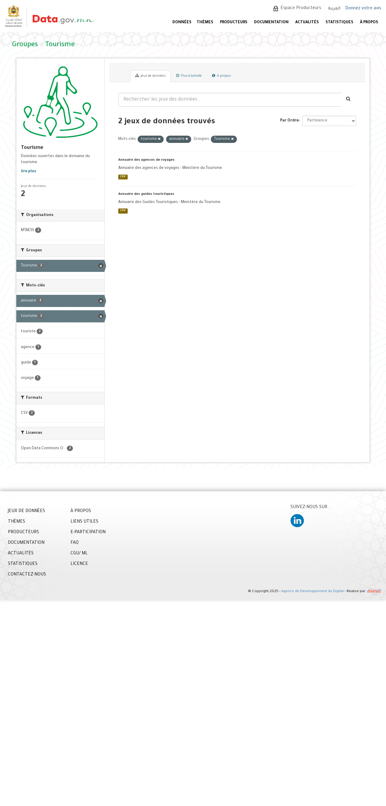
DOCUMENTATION (271, 23)
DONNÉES (181, 23)
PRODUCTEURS (233, 23)
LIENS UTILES (84, 522)
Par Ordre (289, 121)
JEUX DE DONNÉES (26, 511)
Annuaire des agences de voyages (146, 160)
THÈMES (16, 522)
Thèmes (205, 23)
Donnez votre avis (363, 8)
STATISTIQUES (339, 23)
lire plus (28, 171)
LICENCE (79, 564)
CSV (123, 177)
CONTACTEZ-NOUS (27, 574)
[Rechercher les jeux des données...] (230, 100)
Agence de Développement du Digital (312, 592)
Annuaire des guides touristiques (146, 194)
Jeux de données (150, 76)
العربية (334, 8)
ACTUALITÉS (307, 23)
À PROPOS (369, 23)
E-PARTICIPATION (88, 532)
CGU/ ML (79, 553)
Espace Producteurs (300, 8)
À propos (221, 76)
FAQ (74, 543)
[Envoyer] (348, 99)
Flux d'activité (189, 76)
